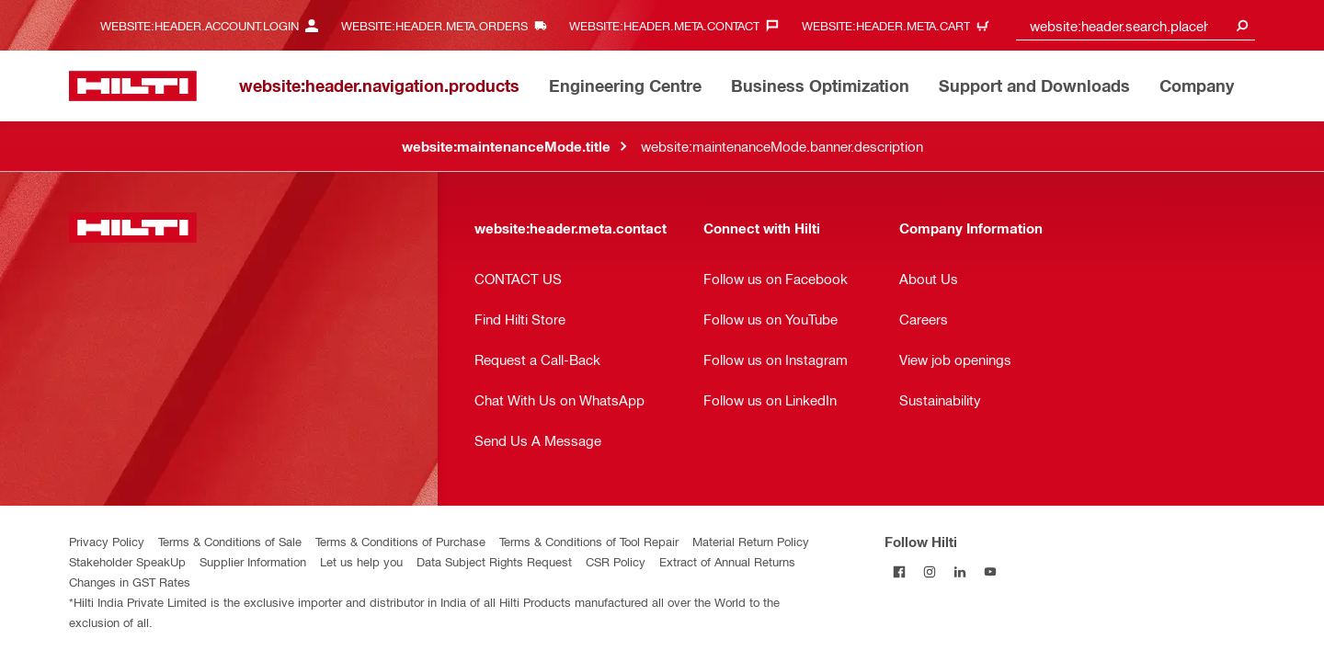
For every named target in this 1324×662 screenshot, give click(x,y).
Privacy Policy (106, 541)
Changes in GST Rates (129, 581)
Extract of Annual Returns (727, 561)
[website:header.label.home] (133, 86)
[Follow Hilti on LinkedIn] (960, 571)
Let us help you (361, 561)
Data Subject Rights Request (494, 561)
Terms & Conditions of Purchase (400, 541)
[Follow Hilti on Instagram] (930, 571)
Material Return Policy (750, 541)
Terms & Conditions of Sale (230, 541)
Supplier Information (253, 561)
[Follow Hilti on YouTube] (991, 571)
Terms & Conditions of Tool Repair (589, 541)
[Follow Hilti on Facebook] (900, 571)
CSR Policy (615, 561)
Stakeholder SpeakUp (127, 561)
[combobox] (1135, 25)
